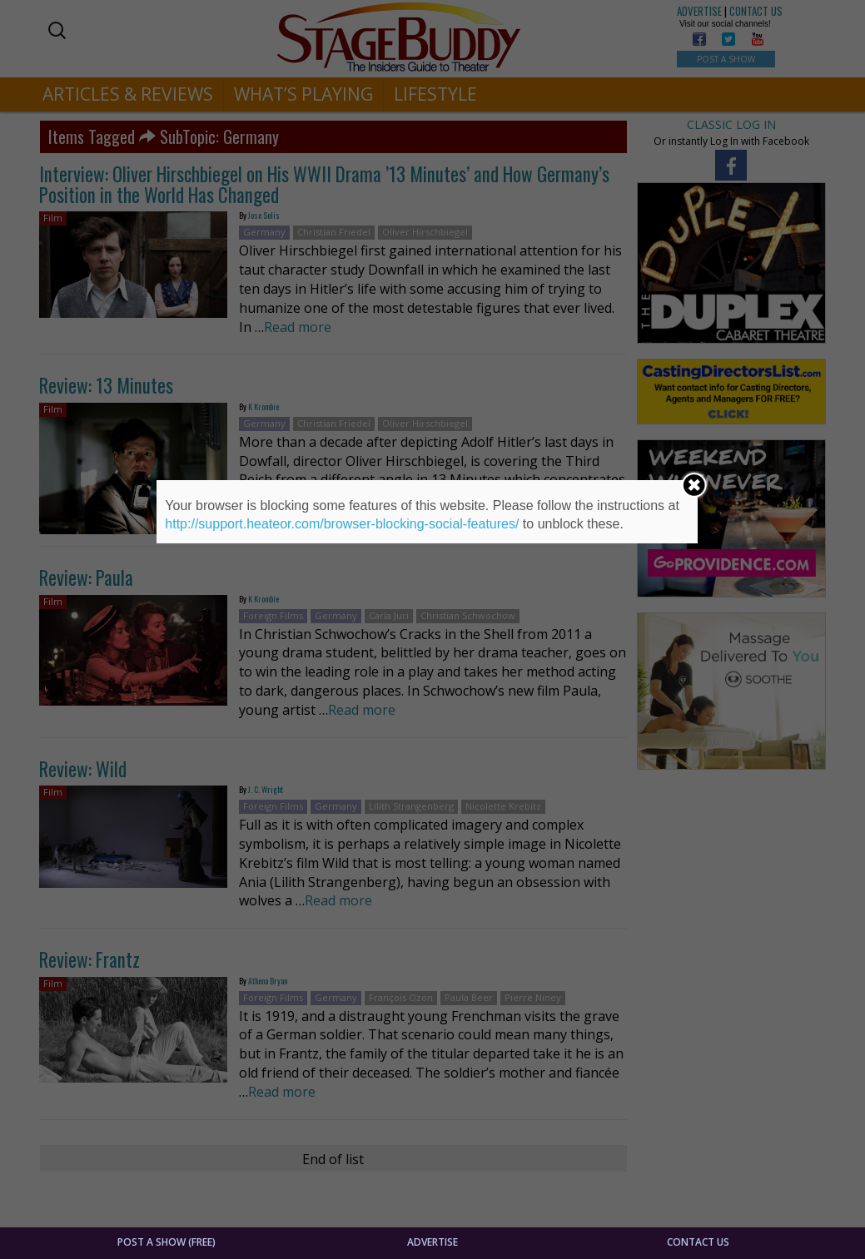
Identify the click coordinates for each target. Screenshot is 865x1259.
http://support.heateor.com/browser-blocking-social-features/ (342, 524)
